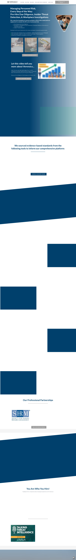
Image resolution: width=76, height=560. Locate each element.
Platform (22, 2)
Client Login (50, 2)
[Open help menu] (74, 558)
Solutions (27, 2)
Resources (32, 2)
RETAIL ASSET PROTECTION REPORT (41, 2)
